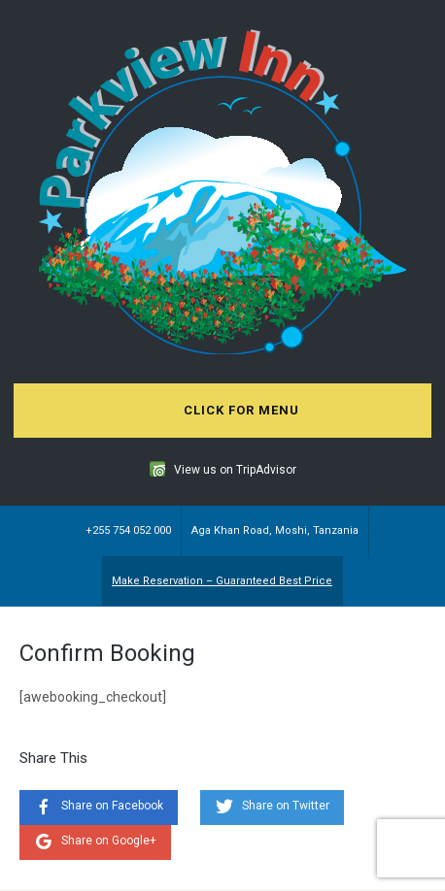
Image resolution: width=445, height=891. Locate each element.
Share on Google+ (108, 840)
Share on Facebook (112, 805)
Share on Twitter (285, 805)
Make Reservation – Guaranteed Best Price (222, 581)
